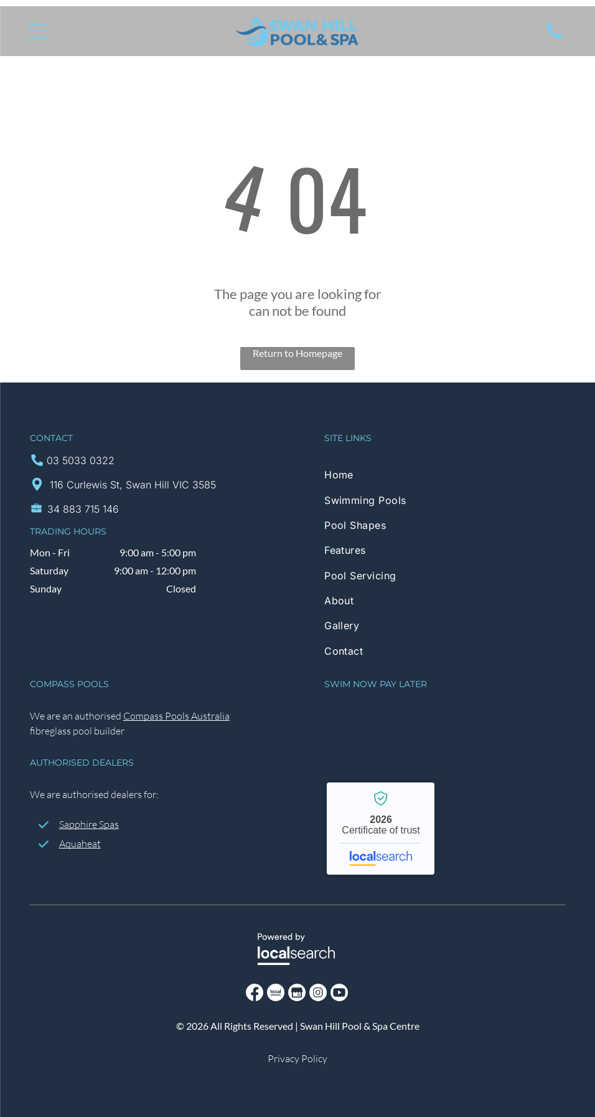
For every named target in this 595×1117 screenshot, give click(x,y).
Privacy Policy (297, 1058)
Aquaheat (80, 843)
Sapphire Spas (89, 824)
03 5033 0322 (81, 460)
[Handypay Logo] (417, 722)
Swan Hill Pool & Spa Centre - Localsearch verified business (380, 828)
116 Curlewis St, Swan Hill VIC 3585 (133, 484)
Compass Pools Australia (176, 716)
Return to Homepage (297, 353)
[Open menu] (37, 31)
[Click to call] (555, 37)
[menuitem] (444, 474)
